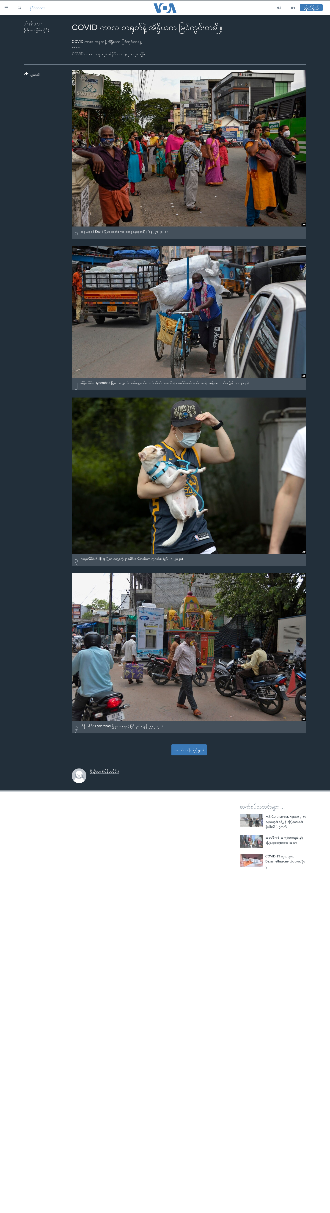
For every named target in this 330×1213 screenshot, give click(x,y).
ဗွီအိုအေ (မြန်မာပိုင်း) (36, 30)
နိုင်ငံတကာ (37, 8)
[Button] (32, 75)
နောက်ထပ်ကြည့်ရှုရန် (189, 750)
